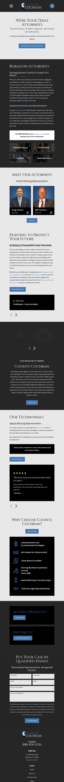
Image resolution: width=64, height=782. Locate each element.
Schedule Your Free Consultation (32, 46)
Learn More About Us (22, 638)
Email (34, 681)
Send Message (32, 721)
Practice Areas (32, 777)
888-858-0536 (32, 744)
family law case (20, 110)
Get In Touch (32, 531)
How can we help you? (17, 693)
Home (32, 770)
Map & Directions (32, 760)
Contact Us (32, 402)
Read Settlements (18, 289)
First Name (13, 675)
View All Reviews (17, 459)
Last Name (36, 675)
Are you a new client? (16, 687)
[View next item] (16, 315)
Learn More (19, 618)
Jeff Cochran (40, 428)
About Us (32, 220)
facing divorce (35, 275)
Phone (12, 681)
